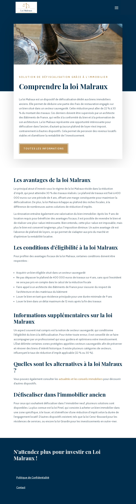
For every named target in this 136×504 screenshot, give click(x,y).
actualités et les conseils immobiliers (81, 379)
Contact (20, 487)
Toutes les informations (44, 148)
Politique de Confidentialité (32, 477)
